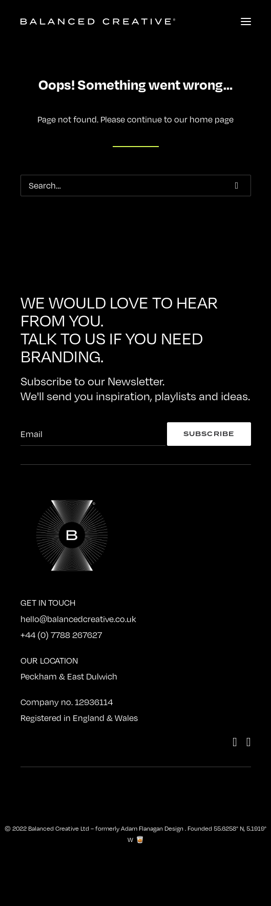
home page (212, 119)
